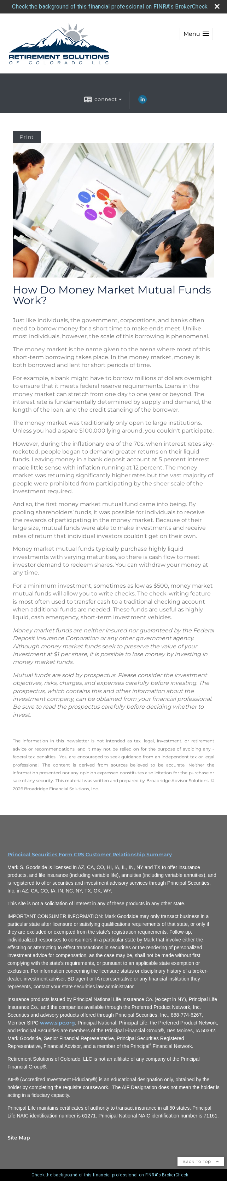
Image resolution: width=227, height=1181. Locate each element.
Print (27, 137)
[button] (196, 34)
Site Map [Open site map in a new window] (18, 1138)
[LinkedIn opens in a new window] (142, 102)
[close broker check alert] (217, 6)
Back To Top (200, 1161)
